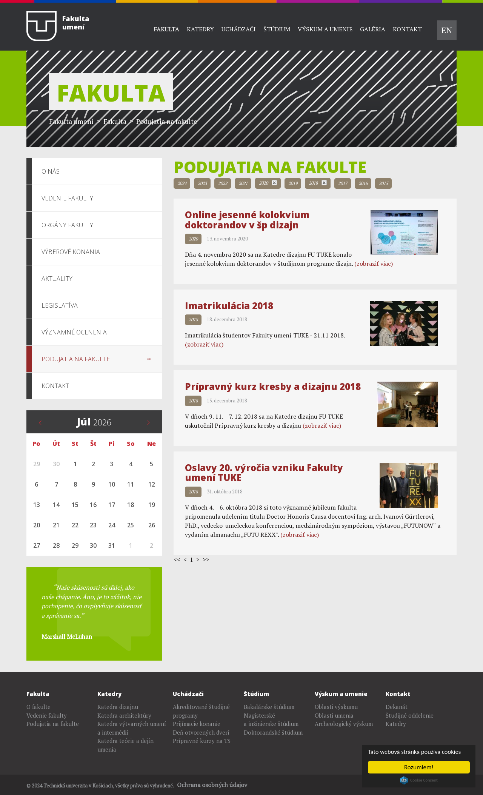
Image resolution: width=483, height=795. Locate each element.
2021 (243, 183)
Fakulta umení (71, 121)
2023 (202, 183)
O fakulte (38, 706)
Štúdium (276, 29)
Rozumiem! (419, 767)
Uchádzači (239, 29)
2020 (268, 183)
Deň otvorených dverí (201, 732)
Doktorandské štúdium (273, 732)
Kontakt (407, 29)
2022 (222, 183)
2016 (363, 183)
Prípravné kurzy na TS (202, 740)
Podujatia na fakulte (52, 723)
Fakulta (166, 29)
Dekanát (397, 706)
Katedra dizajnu (117, 706)
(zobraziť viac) (373, 263)
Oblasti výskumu (336, 706)
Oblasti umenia (334, 715)
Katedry (200, 29)
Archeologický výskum (344, 723)
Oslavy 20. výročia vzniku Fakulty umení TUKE (264, 472)
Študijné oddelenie (410, 715)
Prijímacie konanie (196, 723)
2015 (383, 183)
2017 (342, 183)
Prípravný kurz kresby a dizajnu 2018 (273, 386)
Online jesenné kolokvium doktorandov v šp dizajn (247, 219)
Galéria (372, 29)
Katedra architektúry (124, 715)
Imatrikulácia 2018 (229, 305)
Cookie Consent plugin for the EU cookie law (419, 780)
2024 (181, 183)
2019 (292, 183)
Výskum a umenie (325, 29)
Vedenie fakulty (46, 715)
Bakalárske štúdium (269, 706)
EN (446, 30)
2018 (318, 183)
